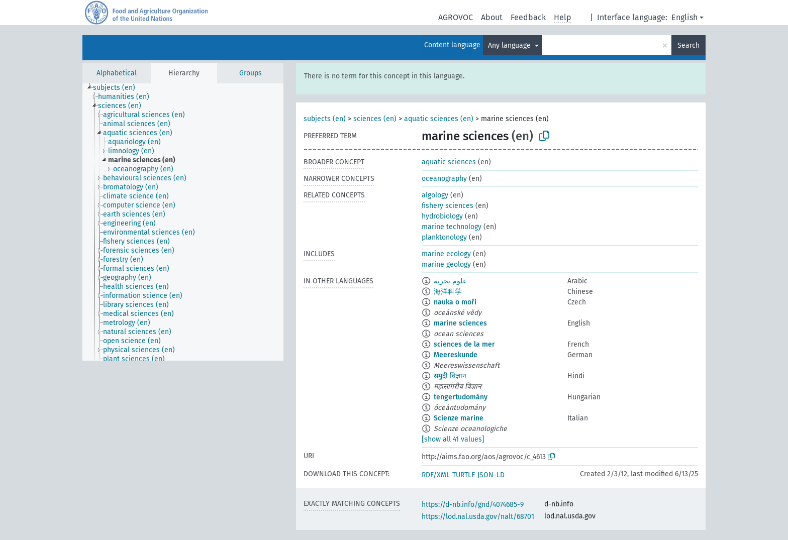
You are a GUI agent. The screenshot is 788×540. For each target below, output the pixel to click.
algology (435, 195)
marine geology (446, 264)
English (684, 17)
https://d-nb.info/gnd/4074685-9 (473, 504)
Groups (250, 73)
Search (688, 45)
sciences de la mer (464, 344)
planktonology (444, 237)
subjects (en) (325, 119)
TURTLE (463, 475)
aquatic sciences (449, 162)
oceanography (444, 178)
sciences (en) (375, 119)
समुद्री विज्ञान (450, 376)
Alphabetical (116, 73)
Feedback (528, 17)
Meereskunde (455, 355)
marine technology (451, 227)
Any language (510, 45)
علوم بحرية (450, 281)
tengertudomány (460, 397)
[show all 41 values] (453, 439)
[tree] (182, 222)
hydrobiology (442, 216)
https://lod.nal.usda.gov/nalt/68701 (478, 516)
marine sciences (460, 323)
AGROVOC (455, 17)
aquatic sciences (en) (438, 119)
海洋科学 (448, 291)
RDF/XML (436, 475)
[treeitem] (118, 87)
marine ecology (446, 254)
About (492, 17)
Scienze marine (458, 418)
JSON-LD (491, 475)
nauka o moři (455, 302)
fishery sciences (447, 205)
